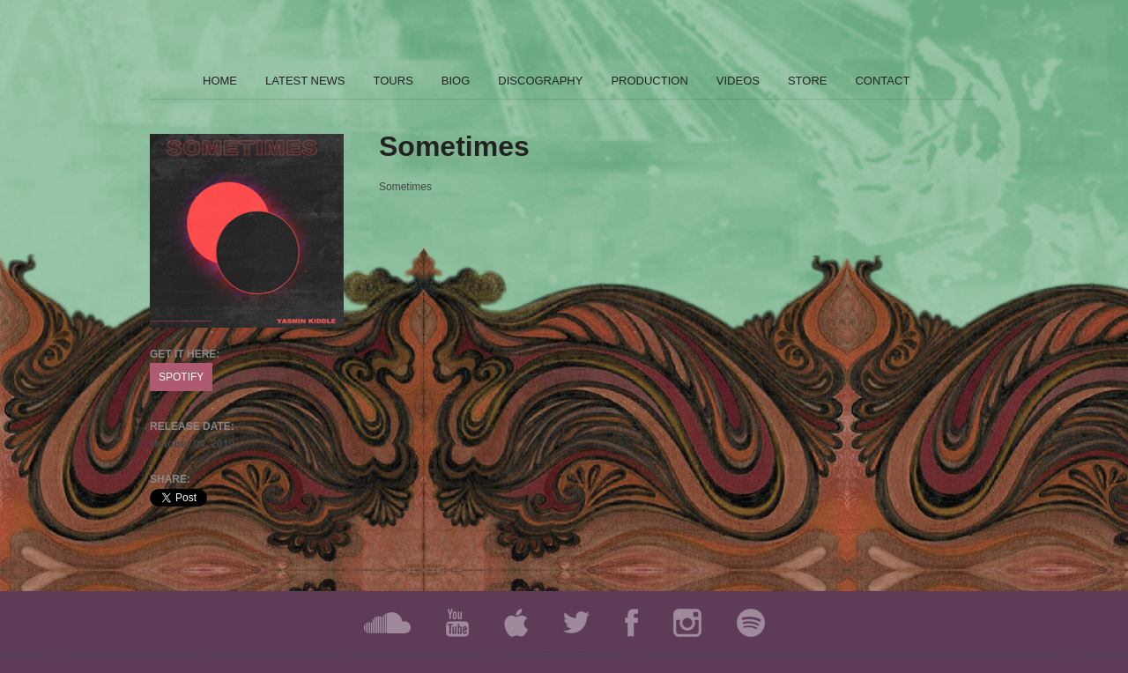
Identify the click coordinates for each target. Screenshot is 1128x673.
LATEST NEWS (305, 80)
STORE (807, 80)
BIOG (456, 80)
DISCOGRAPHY (540, 80)
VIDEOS (738, 80)
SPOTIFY (181, 377)
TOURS (393, 80)
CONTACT (882, 80)
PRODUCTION (649, 80)
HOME (220, 80)
